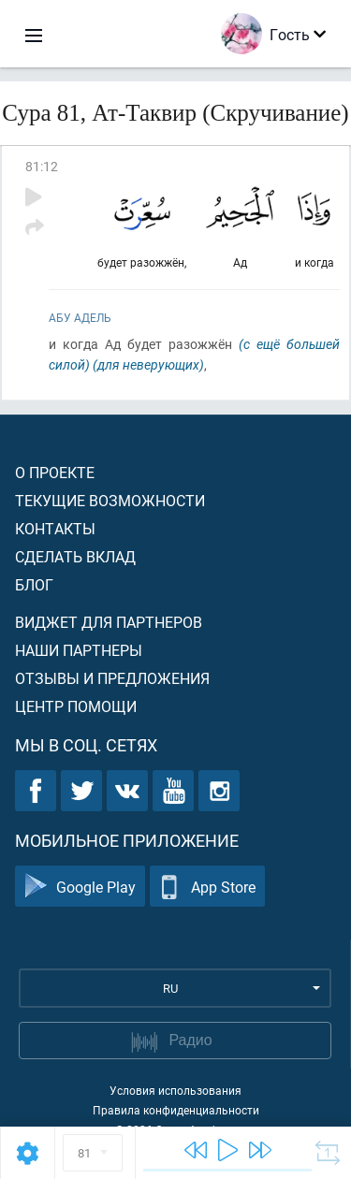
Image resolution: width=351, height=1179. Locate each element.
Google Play (80, 886)
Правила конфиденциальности (176, 1109)
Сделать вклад (75, 556)
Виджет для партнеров (108, 622)
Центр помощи (76, 706)
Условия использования (175, 1090)
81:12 (41, 166)
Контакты (55, 528)
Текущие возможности (110, 500)
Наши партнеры (78, 650)
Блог (34, 584)
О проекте (55, 472)
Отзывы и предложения (112, 678)
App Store (207, 886)
